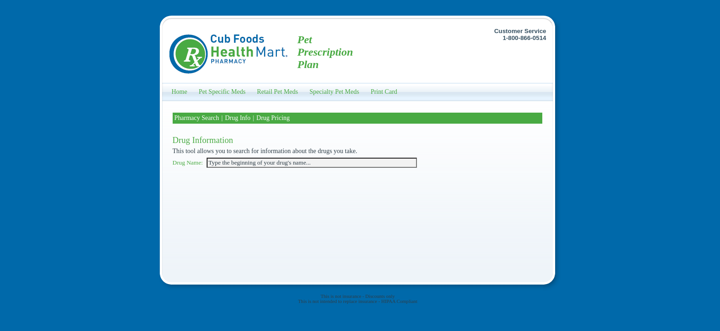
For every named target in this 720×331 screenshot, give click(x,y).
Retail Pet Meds (277, 91)
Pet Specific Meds (222, 91)
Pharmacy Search (196, 117)
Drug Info (238, 117)
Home (179, 91)
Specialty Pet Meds (334, 91)
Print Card (384, 91)
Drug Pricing (273, 117)
